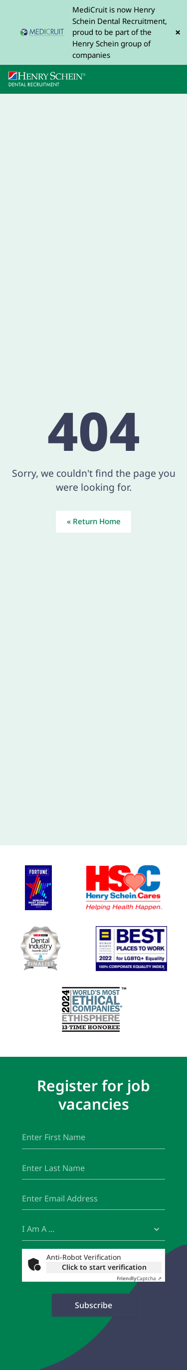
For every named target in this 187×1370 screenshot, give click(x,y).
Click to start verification (104, 1267)
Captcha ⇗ (139, 1278)
